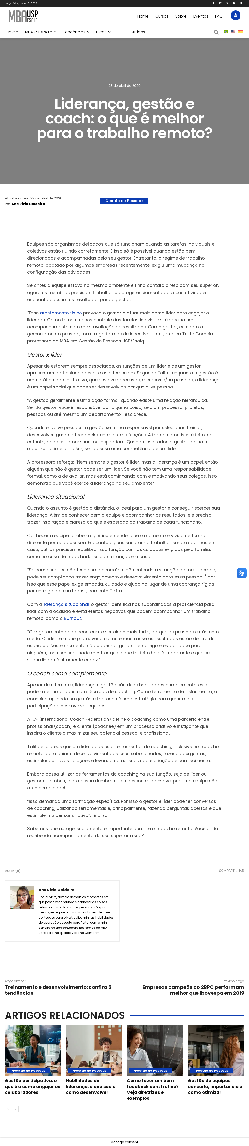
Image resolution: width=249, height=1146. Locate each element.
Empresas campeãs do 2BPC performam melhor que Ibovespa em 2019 (193, 990)
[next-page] (16, 1109)
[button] (216, 32)
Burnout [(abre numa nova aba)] (72, 618)
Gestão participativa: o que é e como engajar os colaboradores (32, 1089)
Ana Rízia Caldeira (28, 203)
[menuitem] (226, 32)
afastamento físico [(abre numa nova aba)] (61, 313)
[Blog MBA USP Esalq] (44, 16)
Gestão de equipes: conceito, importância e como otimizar (214, 1089)
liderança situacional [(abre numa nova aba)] (66, 604)
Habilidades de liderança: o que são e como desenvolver (93, 1086)
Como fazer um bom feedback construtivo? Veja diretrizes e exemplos (153, 1089)
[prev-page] (8, 1109)
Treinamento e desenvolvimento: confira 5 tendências (58, 990)
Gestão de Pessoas (124, 201)
